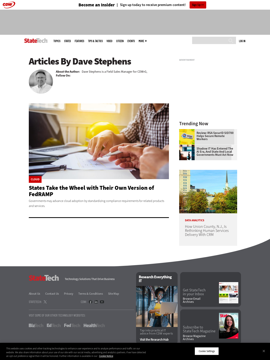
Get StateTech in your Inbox (194, 292)
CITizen (120, 41)
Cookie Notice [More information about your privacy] (106, 356)
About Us (34, 294)
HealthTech (94, 325)
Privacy (68, 294)
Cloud (35, 179)
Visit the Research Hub (154, 339)
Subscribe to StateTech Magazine (199, 329)
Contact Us (52, 294)
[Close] (264, 351)
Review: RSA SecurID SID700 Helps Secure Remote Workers (215, 136)
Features (79, 41)
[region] (135, 351)
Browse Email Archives (191, 300)
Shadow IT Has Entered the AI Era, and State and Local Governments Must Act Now (215, 151)
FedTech (72, 325)
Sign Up (196, 5)
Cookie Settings (207, 351)
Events (131, 41)
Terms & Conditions (90, 294)
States (67, 41)
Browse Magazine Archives (194, 337)
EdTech (54, 325)
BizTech (36, 325)
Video (109, 41)
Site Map (113, 294)
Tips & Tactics (95, 41)
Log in (242, 41)
